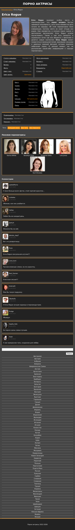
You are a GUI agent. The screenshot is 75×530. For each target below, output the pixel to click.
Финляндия (37, 494)
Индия (37, 412)
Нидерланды (37, 453)
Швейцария (37, 504)
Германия (37, 399)
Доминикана (37, 407)
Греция (37, 402)
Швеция (37, 507)
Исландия (37, 420)
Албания (37, 361)
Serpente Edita (46, 155)
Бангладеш (37, 376)
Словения (37, 481)
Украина (37, 489)
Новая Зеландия (37, 456)
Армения (37, 374)
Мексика (37, 448)
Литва (37, 445)
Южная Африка (37, 512)
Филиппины (37, 491)
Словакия (37, 478)
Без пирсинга (35, 128)
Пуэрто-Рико (37, 468)
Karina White (11, 155)
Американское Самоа (37, 366)
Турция (37, 486)
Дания (37, 405)
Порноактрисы (7, 10)
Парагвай (37, 461)
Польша (38, 463)
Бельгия (37, 384)
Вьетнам (37, 397)
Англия (37, 369)
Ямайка (37, 514)
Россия (37, 471)
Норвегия (37, 458)
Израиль (37, 410)
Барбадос (37, 379)
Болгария (37, 387)
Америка (37, 364)
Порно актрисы (37, 4)
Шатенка (27, 74)
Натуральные (32, 99)
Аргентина (37, 371)
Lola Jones (63, 155)
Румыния (37, 473)
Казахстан (37, 427)
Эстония (37, 509)
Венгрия (37, 392)
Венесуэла (37, 394)
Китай (37, 433)
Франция (37, 496)
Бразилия (37, 389)
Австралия (37, 356)
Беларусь (37, 382)
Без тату (24, 128)
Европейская (66, 68)
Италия (37, 425)
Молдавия (37, 450)
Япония (37, 517)
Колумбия (37, 435)
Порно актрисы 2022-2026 (37, 524)
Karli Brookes (37, 173)
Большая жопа (13, 128)
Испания (37, 422)
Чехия (37, 499)
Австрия (37, 359)
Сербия (37, 476)
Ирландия (37, 417)
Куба (37, 440)
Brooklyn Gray (29, 155)
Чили (37, 501)
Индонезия (37, 415)
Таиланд (37, 484)
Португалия (37, 466)
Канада (37, 430)
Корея (37, 438)
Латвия (37, 443)
